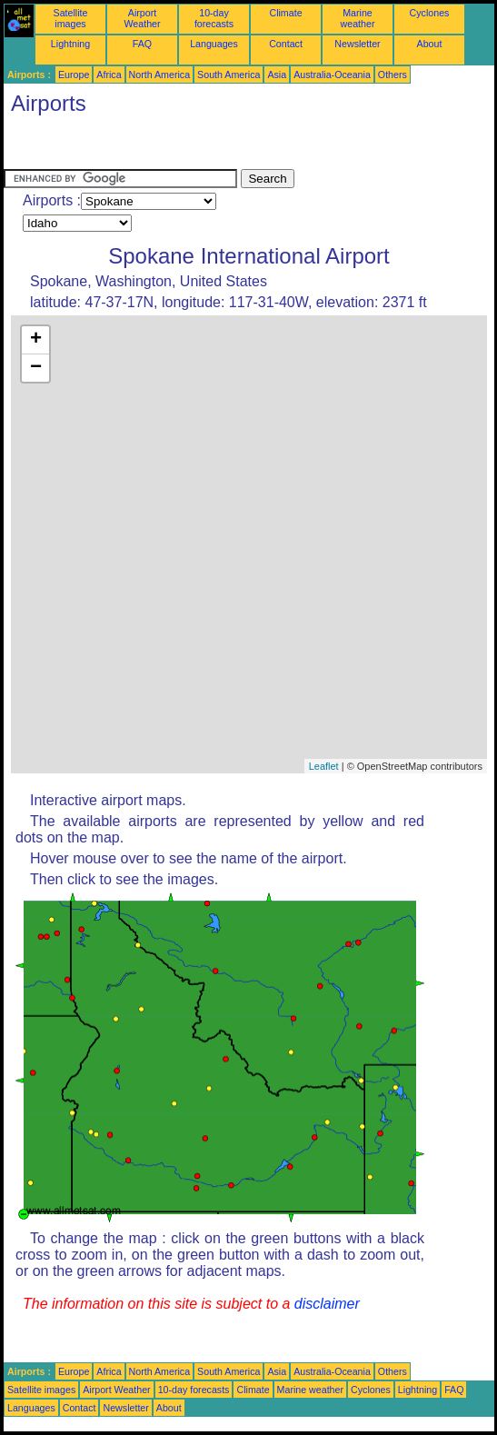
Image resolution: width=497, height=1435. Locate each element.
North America (160, 74)
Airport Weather (142, 18)
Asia (276, 74)
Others (392, 74)
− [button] (36, 368)
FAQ (142, 43)
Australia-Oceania (332, 74)
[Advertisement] (149, 146)
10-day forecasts (214, 18)
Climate (285, 12)
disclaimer (327, 1303)
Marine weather (358, 18)
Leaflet (324, 766)
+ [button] (36, 340)
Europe (73, 74)
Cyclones (430, 12)
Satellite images (71, 18)
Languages (214, 43)
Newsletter (357, 43)
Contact (286, 43)
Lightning (70, 43)
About (429, 43)
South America (228, 74)
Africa (108, 74)
